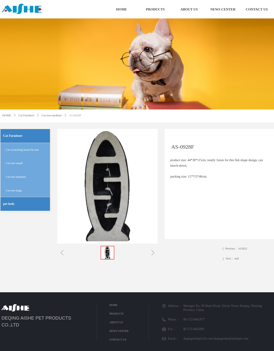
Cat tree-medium (52, 115)
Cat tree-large (14, 190)
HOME (7, 115)
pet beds (8, 204)
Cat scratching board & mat (22, 149)
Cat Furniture (26, 115)
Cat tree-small (14, 163)
